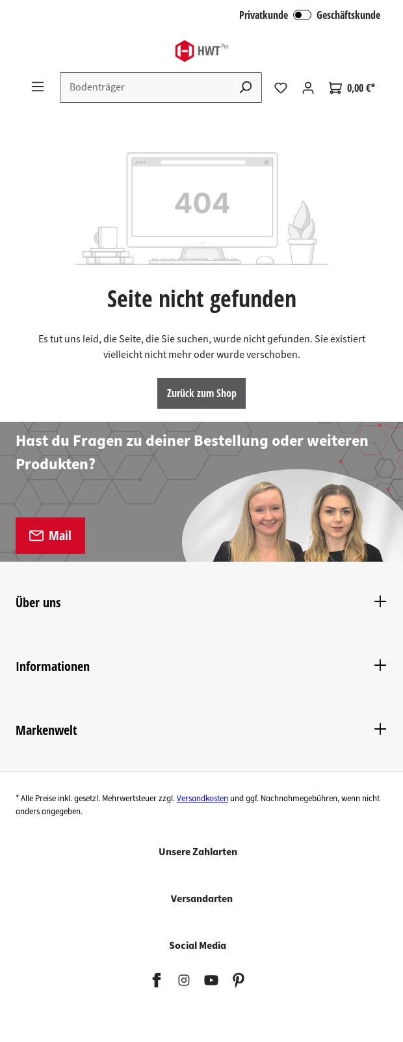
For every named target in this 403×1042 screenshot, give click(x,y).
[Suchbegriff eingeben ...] (145, 87)
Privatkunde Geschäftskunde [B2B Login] (309, 15)
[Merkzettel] (280, 88)
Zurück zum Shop (202, 393)
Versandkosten (202, 798)
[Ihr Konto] (308, 88)
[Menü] (37, 86)
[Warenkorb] (352, 88)
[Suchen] (245, 87)
